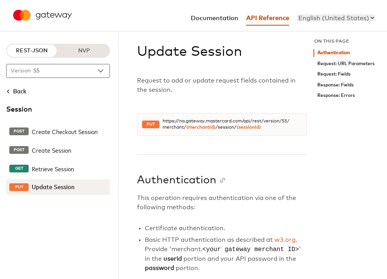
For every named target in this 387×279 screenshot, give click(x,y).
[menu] (336, 17)
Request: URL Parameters (346, 63)
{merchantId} (201, 127)
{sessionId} (248, 127)
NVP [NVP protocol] (84, 50)
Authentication (333, 52)
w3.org (285, 240)
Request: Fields (334, 74)
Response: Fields (335, 85)
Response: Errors (336, 95)
